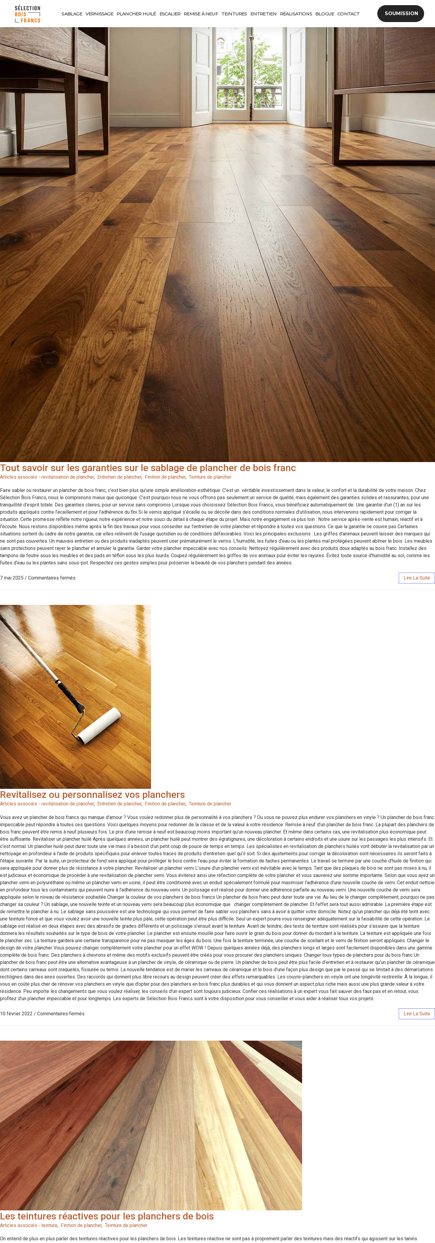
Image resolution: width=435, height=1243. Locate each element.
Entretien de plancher (119, 477)
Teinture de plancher (210, 477)
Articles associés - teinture (28, 1225)
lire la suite (417, 578)
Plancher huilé (136, 14)
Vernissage (99, 14)
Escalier (170, 14)
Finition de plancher (165, 477)
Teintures (234, 14)
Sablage (72, 14)
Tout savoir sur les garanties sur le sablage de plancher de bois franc (148, 468)
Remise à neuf (201, 14)
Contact (348, 14)
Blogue (324, 14)
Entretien (263, 14)
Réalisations (296, 14)
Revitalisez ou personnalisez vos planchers (92, 794)
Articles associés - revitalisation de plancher (47, 477)
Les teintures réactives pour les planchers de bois (107, 1216)
